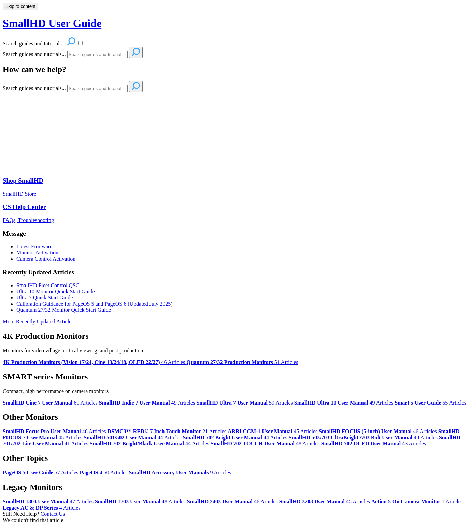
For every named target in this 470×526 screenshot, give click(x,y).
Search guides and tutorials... (34, 54)
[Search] (97, 54)
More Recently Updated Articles (38, 321)
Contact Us (53, 514)
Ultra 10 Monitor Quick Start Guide (55, 291)
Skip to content (20, 6)
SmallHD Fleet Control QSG (48, 285)
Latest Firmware (34, 246)
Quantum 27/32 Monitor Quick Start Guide (63, 310)
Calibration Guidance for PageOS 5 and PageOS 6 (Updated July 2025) (94, 304)
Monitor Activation (37, 252)
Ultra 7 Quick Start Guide (44, 298)
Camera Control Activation (45, 259)
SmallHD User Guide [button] (52, 23)
